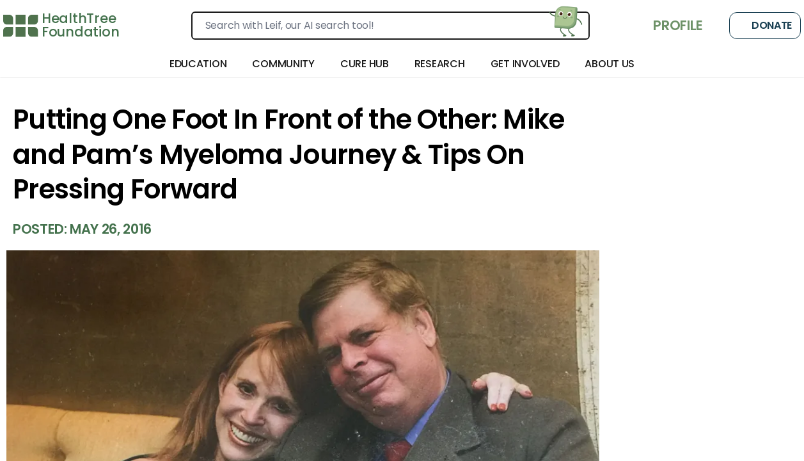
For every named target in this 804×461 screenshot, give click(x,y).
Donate (765, 25)
